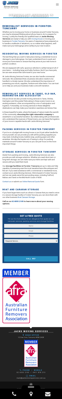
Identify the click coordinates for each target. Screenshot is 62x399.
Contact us (6, 182)
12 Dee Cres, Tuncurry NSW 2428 (31, 337)
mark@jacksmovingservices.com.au (31, 378)
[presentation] (25, 249)
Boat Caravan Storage (26, 197)
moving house (37, 39)
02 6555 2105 (17, 201)
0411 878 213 (39, 372)
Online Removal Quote (31, 182)
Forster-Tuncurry (18, 41)
